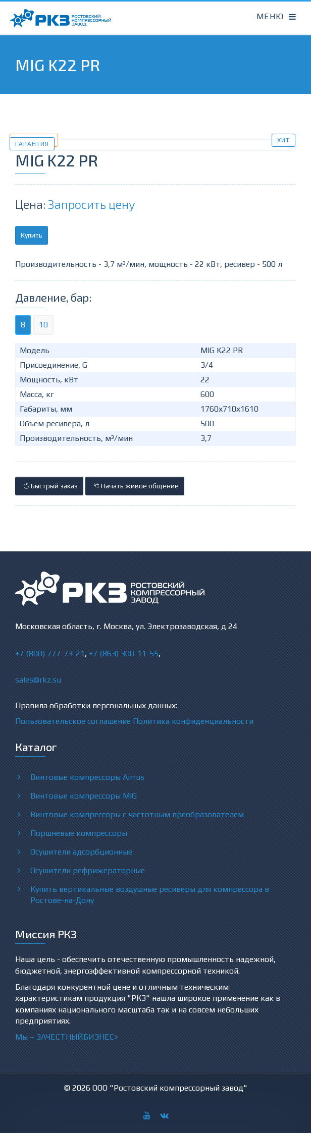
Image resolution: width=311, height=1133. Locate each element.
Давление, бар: (53, 297)
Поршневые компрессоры (78, 833)
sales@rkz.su (38, 680)
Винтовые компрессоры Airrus (87, 777)
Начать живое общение (135, 486)
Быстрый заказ (49, 486)
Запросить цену (91, 204)
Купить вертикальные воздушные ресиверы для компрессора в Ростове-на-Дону (149, 894)
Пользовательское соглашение (73, 721)
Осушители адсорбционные (81, 851)
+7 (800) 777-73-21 (50, 653)
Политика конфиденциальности (193, 721)
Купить (31, 235)
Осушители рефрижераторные (87, 870)
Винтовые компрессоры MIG (83, 795)
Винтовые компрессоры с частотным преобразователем (137, 814)
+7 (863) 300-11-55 (124, 653)
